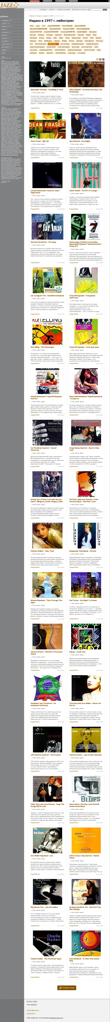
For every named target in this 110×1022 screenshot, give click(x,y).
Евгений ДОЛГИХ (14, 80)
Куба (13, 126)
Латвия (3, 127)
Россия (11, 134)
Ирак (9, 121)
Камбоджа (15, 123)
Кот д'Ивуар (8, 151)
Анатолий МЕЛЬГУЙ (15, 66)
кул (21, 161)
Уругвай (16, 140)
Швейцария (11, 143)
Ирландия (18, 121)
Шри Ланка (4, 148)
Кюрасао (7, 146)
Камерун (3, 124)
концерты (7, 41)
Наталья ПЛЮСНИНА (14, 90)
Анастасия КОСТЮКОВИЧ (8, 66)
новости (52, 9)
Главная (31, 16)
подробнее (35, 108)
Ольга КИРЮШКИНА (6, 93)
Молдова (15, 129)
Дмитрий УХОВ (15, 79)
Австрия (10, 108)
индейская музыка (11, 165)
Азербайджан (17, 108)
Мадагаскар (14, 146)
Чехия (2, 143)
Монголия (15, 153)
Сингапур (14, 135)
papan (3, 61)
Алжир (3, 109)
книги (5, 29)
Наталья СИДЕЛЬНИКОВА (8, 91)
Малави (3, 153)
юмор (4, 53)
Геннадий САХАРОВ (12, 76)
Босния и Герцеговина (12, 145)
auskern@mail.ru (33, 1010)
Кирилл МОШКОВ (11, 81)
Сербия (8, 135)
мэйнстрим (9, 164)
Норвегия (13, 132)
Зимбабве (4, 119)
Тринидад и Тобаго (12, 138)
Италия (15, 122)
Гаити (15, 116)
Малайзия (11, 128)
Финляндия (4, 141)
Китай (13, 124)
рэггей (12, 171)
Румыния (16, 134)
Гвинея (7, 150)
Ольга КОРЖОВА (17, 93)
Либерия (15, 151)
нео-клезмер (65, 44)
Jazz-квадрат (11, 8)
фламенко (12, 175)
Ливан (7, 127)
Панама (3, 133)
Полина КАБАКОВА (17, 95)
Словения (3, 137)
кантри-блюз (18, 167)
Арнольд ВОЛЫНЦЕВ (13, 71)
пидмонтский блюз (6, 169)
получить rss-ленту (79, 9)
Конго (3, 151)
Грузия (12, 117)
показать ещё (68, 988)
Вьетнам (3, 116)
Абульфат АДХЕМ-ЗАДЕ (12, 61)
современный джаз (6, 178)
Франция (10, 141)
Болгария (12, 112)
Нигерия (3, 130)
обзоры (7, 26)
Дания (17, 117)
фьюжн (18, 175)
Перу (7, 133)
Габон (8, 116)
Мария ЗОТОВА (10, 87)
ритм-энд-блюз (5, 171)
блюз (2, 58)
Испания (9, 122)
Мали (16, 128)
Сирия (8, 154)
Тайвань (3, 138)
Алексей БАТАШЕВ (11, 64)
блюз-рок (16, 161)
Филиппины (10, 155)
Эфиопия (14, 144)
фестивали (7, 47)
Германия (20, 116)
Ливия (20, 151)
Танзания (3, 155)
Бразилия (18, 112)
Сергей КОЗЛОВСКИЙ (8, 97)
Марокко (3, 129)
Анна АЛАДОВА (67, 26)
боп (2, 162)
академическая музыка (13, 159)
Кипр (2, 146)
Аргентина (8, 109)
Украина (10, 140)
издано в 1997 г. (49, 16)
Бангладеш (11, 111)
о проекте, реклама (63, 9)
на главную (43, 9)
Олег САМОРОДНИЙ (16, 92)
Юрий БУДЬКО (5, 101)
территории (7, 44)
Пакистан (19, 132)
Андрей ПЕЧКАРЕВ (12, 69)
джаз (6, 58)
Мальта (20, 146)
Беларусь (17, 111)
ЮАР (19, 144)
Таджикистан (14, 154)
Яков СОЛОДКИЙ (15, 105)
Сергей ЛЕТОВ (14, 97)
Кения (20, 145)
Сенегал (3, 135)
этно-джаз (16, 178)
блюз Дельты (9, 161)
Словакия (20, 135)
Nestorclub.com (57, 1018)
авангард (4, 159)
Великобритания (11, 113)
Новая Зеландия (5, 132)
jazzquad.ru (31, 1013)
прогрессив (17, 170)
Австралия (4, 108)
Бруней (8, 149)
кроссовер (10, 170)
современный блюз (10, 172)
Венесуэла (4, 114)
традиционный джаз (11, 173)
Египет (20, 150)
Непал (20, 129)
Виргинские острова (13, 114)
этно (9, 58)
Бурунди (3, 113)
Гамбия (3, 150)
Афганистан (4, 111)
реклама (3, 182)
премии (6, 38)
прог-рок (3, 170)
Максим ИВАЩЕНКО (11, 86)
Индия (14, 119)
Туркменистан (5, 139)
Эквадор (3, 144)
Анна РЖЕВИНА (11, 70)
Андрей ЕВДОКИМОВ (7, 68)
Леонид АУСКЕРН (14, 84)
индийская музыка (10, 166)
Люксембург (17, 127)
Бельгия (3, 112)
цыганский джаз (12, 176)
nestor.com (34, 1)
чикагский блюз (5, 177)
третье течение (89, 50)
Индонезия (4, 121)
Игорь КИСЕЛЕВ (5, 105)
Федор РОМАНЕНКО (16, 100)
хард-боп (4, 176)
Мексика (9, 129)
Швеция (18, 143)
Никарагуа (17, 130)
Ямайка (3, 145)
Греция (8, 117)
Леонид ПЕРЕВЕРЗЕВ (7, 85)
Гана (11, 116)
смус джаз (33, 50)
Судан (9, 137)
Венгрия (19, 113)
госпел (14, 164)
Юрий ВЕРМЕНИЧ (15, 101)
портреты (7, 32)
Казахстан (8, 123)
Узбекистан (4, 140)
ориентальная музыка (7, 167)
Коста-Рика (8, 126)
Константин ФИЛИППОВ (8, 82)
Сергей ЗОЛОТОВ (6, 96)
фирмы (5, 50)
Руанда (3, 154)
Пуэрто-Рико (4, 134)
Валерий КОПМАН (14, 74)
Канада (9, 124)
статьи (6, 23)
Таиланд (17, 137)
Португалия (17, 133)
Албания (10, 148)
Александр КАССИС (6, 63)
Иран (13, 121)
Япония (16, 155)
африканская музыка (7, 160)
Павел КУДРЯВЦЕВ (6, 95)
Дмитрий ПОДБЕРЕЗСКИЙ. (38, 29)
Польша (12, 133)
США (12, 137)
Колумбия (18, 124)
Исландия (4, 122)
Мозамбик (9, 153)
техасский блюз (60, 50)
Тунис (20, 138)
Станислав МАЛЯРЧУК (7, 98)
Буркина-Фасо (15, 149)
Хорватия (16, 141)
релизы (6, 35)
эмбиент (13, 177)
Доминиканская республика (9, 118)
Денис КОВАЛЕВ (12, 77)
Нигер (20, 153)
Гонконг (3, 117)
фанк (7, 175)
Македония (4, 128)
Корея (3, 126)
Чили (6, 143)
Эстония (9, 144)
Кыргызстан (19, 126)
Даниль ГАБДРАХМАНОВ (16, 103)
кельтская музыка (17, 169)
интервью (7, 20)
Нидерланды (10, 130)
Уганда (16, 139)
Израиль (9, 119)
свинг (16, 171)
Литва (11, 127)
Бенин (7, 112)
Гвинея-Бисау (13, 150)
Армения (14, 109)
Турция (12, 139)
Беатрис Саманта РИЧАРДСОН (9, 73)
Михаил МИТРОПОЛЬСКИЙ (10, 88)
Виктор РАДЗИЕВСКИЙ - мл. (8, 75)
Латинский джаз (8, 162)
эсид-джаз (19, 177)
